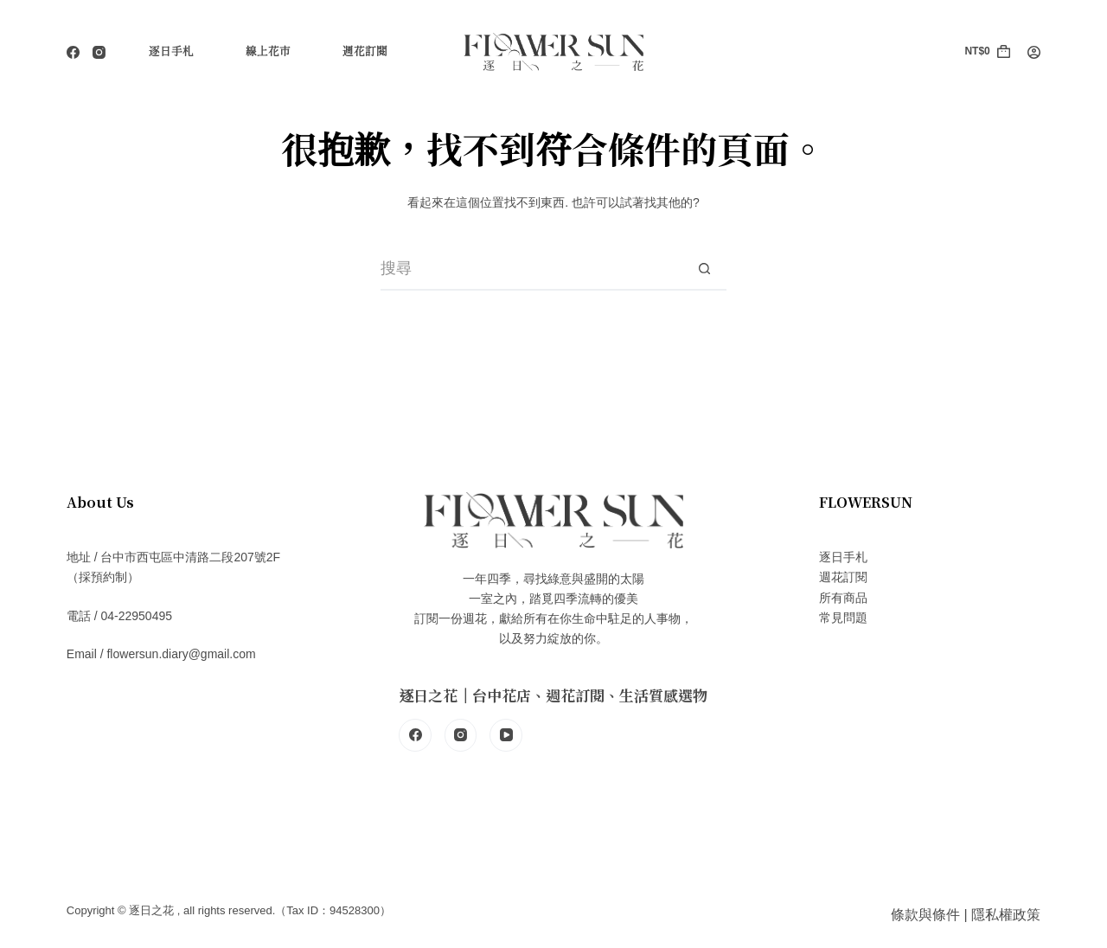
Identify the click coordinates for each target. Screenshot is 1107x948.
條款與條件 (925, 914)
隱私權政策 (1005, 914)
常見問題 (843, 618)
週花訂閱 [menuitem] (364, 51)
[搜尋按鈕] (704, 269)
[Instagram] (99, 52)
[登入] (1033, 52)
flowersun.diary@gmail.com (180, 654)
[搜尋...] (532, 269)
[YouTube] (506, 735)
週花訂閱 (843, 577)
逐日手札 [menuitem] (171, 51)
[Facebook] (73, 52)
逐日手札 (843, 557)
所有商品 (843, 598)
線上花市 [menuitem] (268, 51)
